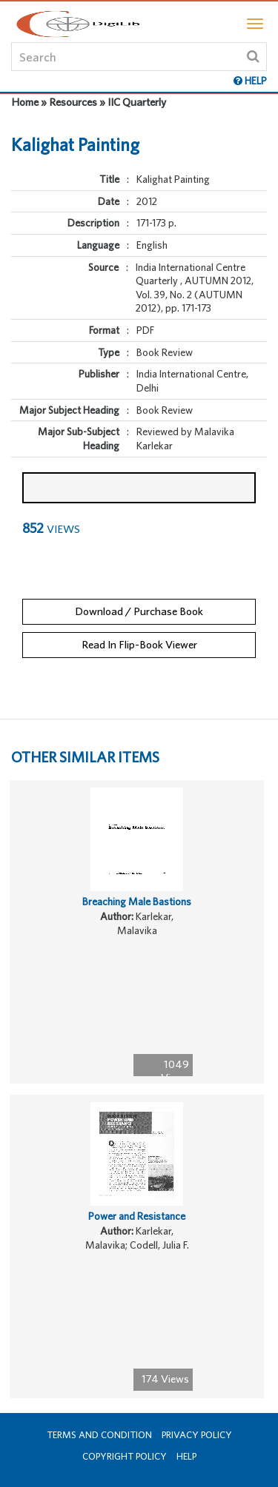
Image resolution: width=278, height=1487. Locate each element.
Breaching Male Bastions (136, 901)
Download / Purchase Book (139, 611)
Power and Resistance (136, 1216)
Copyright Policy (124, 1456)
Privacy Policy (197, 1434)
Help (186, 1456)
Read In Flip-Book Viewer (139, 644)
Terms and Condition (99, 1434)
